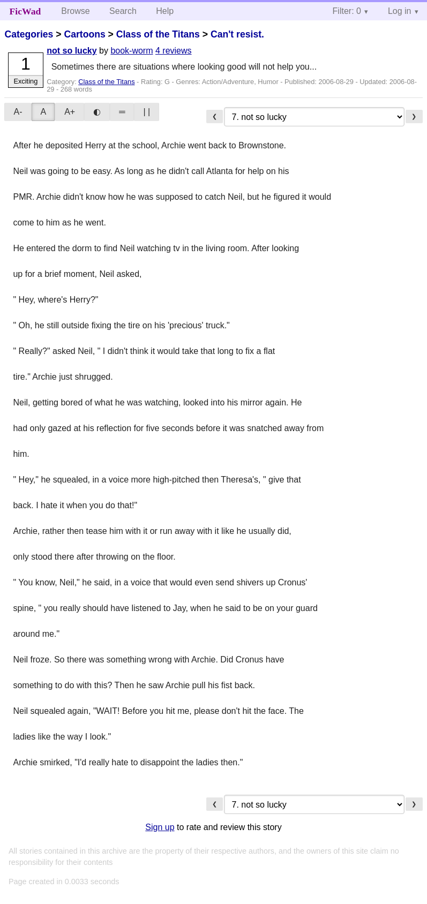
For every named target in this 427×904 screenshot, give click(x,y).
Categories (28, 34)
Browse (75, 11)
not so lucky (71, 50)
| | (146, 111)
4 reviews (173, 50)
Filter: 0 (347, 11)
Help (165, 11)
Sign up (159, 827)
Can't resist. (237, 34)
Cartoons (84, 34)
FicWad (25, 11)
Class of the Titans (158, 34)
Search (123, 11)
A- (17, 111)
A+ (69, 111)
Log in (399, 11)
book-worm (131, 50)
